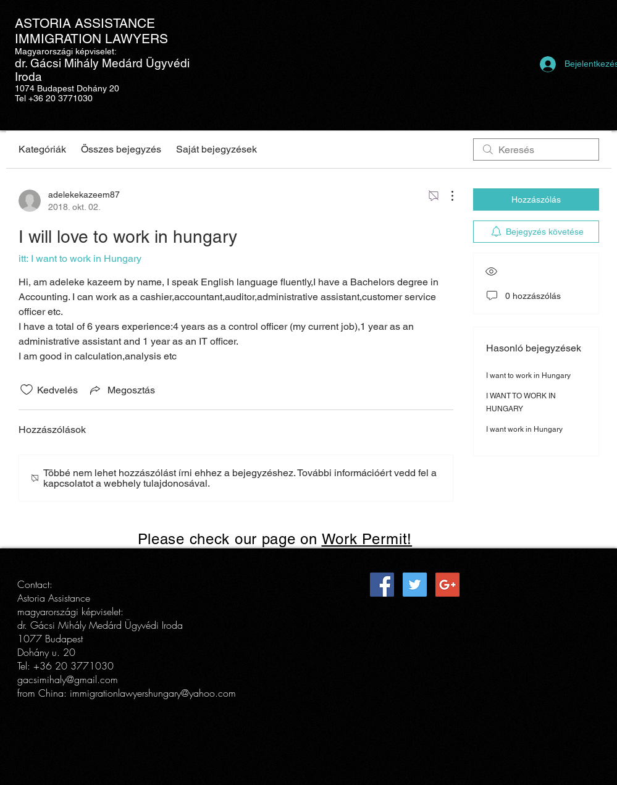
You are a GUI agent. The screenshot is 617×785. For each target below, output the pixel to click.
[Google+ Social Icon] (447, 585)
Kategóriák (42, 149)
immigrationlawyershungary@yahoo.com (153, 693)
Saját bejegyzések (216, 149)
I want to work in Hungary (528, 375)
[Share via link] (121, 389)
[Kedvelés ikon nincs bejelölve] (27, 389)
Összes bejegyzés (121, 149)
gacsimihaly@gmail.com (67, 679)
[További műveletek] (446, 195)
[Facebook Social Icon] (382, 585)
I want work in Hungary (524, 429)
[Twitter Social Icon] (415, 585)
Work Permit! (367, 539)
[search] (536, 149)
